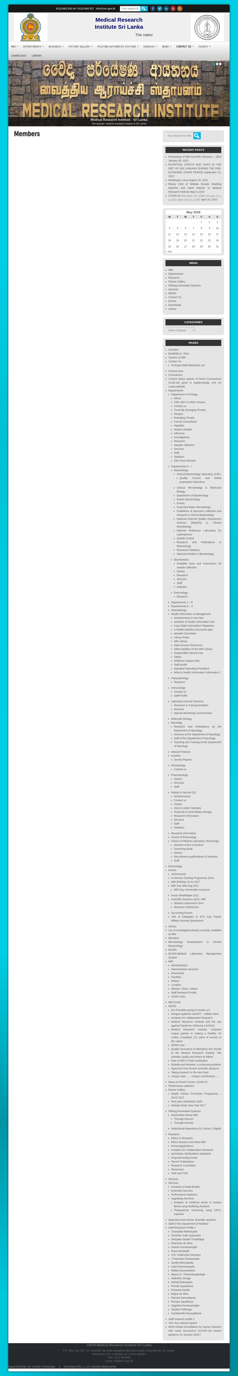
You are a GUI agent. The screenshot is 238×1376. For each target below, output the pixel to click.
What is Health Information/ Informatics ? (197, 672)
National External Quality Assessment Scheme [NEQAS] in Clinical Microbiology (199, 522)
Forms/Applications (182, 1146)
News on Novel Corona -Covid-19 (187, 1082)
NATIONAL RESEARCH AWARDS (191, 1153)
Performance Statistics (184, 1194)
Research (55, 46)
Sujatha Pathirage (181, 1309)
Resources (177, 1169)
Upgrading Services (182, 1198)
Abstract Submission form (189, 903)
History (181, 571)
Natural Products (180, 751)
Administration (179, 965)
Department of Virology (184, 394)
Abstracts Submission (186, 907)
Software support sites (187, 660)
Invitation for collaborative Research (192, 1017)
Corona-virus (175, 371)
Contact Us (183, 46)
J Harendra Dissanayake (185, 1258)
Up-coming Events (181, 912)
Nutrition (176, 755)
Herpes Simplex (183, 429)
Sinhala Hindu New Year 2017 (188, 1105)
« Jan (168, 251)
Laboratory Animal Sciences (187, 701)
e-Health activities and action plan (193, 629)
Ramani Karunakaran (183, 1297)
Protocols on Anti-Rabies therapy (193, 811)
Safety (177, 656)
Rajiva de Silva (179, 1293)
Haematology (178, 610)
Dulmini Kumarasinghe (184, 1247)
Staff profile (180, 664)
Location (176, 984)
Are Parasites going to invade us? (190, 1010)
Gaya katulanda (180, 1250)
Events (203, 46)
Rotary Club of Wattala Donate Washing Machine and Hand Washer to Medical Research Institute (194, 188)
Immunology (178, 687)
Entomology (181, 592)
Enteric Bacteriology (188, 499)
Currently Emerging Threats (190, 409)
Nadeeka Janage (181, 1278)
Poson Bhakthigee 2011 (185, 895)
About (177, 398)
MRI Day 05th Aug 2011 (185, 885)
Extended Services (182, 1190)
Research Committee (183, 1165)
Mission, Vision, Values (184, 988)
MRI (13, 46)
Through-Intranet (183, 1122)
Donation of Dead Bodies (185, 1186)
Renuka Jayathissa (182, 1301)
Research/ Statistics (188, 550)
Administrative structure (184, 969)
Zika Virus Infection (185, 460)
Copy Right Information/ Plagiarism (194, 625)
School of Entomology (183, 837)
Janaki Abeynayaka (182, 1262)
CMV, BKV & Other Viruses (189, 402)
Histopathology (179, 678)
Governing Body (183, 848)
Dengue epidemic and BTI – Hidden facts (194, 1013)
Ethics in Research (182, 1138)
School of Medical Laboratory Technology (195, 841)
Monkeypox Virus (178, 180)
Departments (32, 46)
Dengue (178, 413)
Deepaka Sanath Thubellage (187, 1239)
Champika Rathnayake (184, 1231)
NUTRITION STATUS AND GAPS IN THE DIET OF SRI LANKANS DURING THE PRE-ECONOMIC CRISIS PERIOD (194, 168)
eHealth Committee (185, 633)
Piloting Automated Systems (116, 46)
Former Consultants (185, 421)
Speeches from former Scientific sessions (195, 1068)
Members (173, 938)
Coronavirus (175, 374)
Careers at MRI (177, 357)
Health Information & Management (191, 614)
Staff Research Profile (183, 992)
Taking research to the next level (189, 1072)
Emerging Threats (184, 417)
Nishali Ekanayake (181, 1282)
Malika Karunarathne (183, 1270)
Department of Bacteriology (192, 495)
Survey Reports (183, 759)
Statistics (179, 456)
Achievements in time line (188, 617)
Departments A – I (181, 466)
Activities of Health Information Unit (194, 621)
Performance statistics (181, 1085)
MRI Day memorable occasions (192, 889)
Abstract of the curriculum (188, 844)
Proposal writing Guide (184, 1157)
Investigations (182, 437)
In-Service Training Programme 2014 (192, 877)
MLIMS (172, 949)
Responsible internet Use (188, 652)
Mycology (176, 722)
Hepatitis (179, 425)
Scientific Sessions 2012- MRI (188, 899)
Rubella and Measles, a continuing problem (196, 1064)
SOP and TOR (179, 1173)
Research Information (186, 815)
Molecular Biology (181, 718)
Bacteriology (181, 470)
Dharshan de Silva (181, 1243)
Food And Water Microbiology (194, 507)
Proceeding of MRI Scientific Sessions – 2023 (194, 156)
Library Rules (181, 637)
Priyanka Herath (180, 1289)
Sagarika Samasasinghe (185, 1305)
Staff (176, 452)
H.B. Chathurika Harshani (186, 1254)
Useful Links (178, 996)
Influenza (179, 433)
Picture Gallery (79, 46)
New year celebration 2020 (186, 1101)
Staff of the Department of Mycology (194, 738)
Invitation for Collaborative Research (192, 1149)
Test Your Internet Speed (182, 1322)
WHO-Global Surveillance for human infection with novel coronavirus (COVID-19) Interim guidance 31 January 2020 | (194, 1330)
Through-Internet (183, 1118)
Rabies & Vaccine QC (183, 792)
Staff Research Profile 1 (182, 1227)
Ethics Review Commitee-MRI (188, 1142)
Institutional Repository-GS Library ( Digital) (196, 1128)
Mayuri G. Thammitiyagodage (188, 1274)
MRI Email (174, 1002)
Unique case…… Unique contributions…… (195, 1076)
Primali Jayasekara (182, 1286)
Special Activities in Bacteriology (195, 553)
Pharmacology (179, 775)
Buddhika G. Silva (178, 353)
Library (37, 55)
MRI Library (180, 641)
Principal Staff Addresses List (188, 365)
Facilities (176, 977)
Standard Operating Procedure (191, 668)
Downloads (18, 55)
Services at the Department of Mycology (197, 734)
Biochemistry (181, 559)
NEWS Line (177, 1045)
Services (149, 46)
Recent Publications (182, 1161)
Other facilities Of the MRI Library (193, 649)
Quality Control (185, 538)
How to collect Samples (187, 808)
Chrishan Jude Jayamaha (186, 1235)
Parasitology (178, 765)
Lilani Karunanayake (183, 1266)
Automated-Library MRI (184, 1115)
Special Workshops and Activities (193, 713)
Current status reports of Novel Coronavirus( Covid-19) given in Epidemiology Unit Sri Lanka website (194, 382)
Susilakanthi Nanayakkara (186, 1313)
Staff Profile (180, 695)
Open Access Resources (188, 645)
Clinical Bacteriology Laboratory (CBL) (199, 474)
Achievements (182, 796)
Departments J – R (182, 602)
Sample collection (184, 445)
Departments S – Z (182, 606)
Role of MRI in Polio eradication (189, 1060)
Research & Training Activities (191, 705)
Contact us (180, 406)
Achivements (178, 874)
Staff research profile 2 (181, 1319)
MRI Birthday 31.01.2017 (185, 881)
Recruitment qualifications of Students (196, 856)
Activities (173, 349)
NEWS (165, 46)
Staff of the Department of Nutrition (188, 1223)
